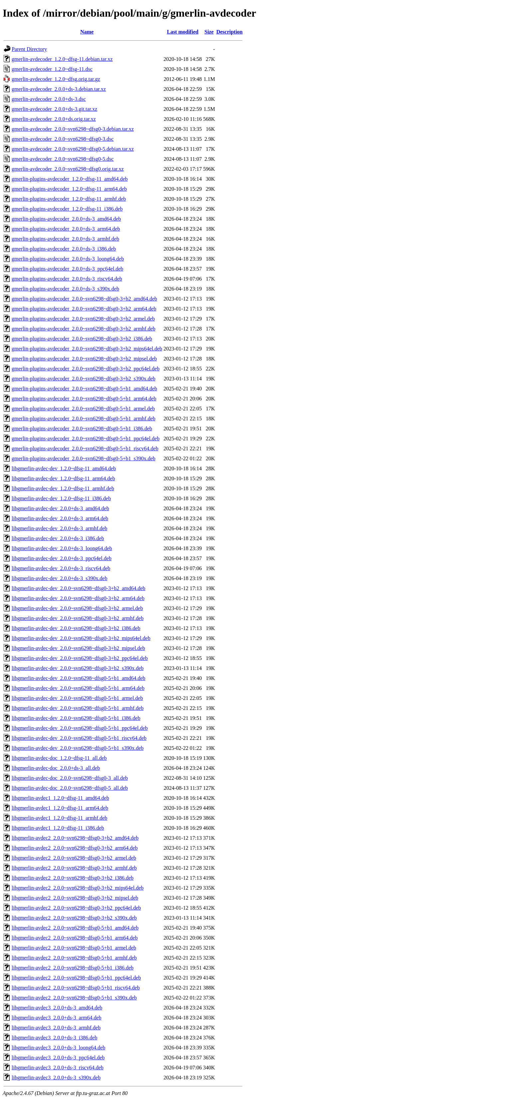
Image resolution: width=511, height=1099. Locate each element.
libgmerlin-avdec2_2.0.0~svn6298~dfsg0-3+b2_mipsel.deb (75, 898)
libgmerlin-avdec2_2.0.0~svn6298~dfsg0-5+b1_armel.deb (74, 948)
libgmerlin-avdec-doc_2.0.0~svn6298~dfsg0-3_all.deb (70, 778)
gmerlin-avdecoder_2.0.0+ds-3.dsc (49, 99)
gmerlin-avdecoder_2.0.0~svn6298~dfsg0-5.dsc (63, 159)
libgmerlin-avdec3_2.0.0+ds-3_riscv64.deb (57, 1067)
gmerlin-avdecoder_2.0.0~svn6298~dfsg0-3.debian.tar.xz (73, 129)
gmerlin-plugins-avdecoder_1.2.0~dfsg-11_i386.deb (67, 209)
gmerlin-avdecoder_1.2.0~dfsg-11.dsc (52, 69)
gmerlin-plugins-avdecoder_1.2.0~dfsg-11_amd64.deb (70, 179)
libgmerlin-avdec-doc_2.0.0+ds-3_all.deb (56, 768)
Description (229, 32)
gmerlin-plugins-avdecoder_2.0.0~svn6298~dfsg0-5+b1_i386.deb (82, 428)
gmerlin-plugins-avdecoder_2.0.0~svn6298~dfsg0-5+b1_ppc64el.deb (85, 438)
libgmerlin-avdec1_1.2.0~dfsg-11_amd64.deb (60, 798)
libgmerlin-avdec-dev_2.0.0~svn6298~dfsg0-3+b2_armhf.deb (77, 618)
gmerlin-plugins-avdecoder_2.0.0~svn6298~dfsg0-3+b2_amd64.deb (84, 299)
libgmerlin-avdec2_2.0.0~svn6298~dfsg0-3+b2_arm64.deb (75, 848)
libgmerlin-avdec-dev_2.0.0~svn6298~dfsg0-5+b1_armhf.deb (77, 708)
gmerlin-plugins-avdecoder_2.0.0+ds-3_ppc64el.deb (67, 269)
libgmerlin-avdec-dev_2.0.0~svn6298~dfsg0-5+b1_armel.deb (77, 698)
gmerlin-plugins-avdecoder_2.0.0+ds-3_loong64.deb (68, 259)
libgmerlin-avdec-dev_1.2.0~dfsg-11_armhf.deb (63, 488)
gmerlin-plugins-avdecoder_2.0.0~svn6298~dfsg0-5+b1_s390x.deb (83, 458)
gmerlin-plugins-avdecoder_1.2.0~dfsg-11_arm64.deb (69, 189)
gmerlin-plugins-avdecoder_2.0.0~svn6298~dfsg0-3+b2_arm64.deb (84, 309)
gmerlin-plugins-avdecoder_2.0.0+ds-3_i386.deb (64, 249)
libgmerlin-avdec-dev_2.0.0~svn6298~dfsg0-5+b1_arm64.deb (78, 688)
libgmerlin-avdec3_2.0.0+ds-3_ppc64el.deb (58, 1057)
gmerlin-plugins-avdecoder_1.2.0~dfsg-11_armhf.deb (69, 199)
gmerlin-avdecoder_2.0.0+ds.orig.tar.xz (54, 119)
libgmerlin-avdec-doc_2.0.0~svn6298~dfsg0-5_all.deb (70, 788)
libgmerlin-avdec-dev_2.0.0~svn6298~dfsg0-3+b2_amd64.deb (78, 588)
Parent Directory (29, 49)
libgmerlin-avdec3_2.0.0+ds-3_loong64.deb (58, 1047)
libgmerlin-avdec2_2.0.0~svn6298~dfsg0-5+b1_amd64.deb (75, 928)
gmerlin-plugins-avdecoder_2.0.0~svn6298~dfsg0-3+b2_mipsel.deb (84, 358)
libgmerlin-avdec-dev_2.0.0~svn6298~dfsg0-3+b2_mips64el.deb (81, 638)
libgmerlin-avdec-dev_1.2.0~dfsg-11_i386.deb (61, 498)
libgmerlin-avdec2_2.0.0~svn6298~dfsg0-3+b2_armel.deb (74, 858)
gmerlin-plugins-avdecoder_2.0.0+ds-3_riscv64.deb (67, 279)
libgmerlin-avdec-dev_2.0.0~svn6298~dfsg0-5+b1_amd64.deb (78, 678)
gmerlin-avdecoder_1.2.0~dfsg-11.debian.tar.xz (62, 59)
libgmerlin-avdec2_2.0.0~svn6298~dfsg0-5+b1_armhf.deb (74, 958)
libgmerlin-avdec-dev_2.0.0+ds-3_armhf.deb (59, 528)
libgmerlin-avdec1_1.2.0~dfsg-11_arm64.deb (60, 808)
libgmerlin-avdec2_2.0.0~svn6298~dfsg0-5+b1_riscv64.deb (76, 987)
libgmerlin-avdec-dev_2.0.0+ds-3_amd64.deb (60, 508)
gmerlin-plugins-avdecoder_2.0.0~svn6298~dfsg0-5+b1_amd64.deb (84, 388)
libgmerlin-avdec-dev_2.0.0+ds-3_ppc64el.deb (61, 558)
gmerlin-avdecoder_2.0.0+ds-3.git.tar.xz (54, 109)
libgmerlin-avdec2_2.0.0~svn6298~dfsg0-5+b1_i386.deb (72, 968)
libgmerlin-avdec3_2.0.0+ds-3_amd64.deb (57, 1007)
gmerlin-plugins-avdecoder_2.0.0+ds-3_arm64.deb (66, 229)
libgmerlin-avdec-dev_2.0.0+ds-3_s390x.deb (59, 578)
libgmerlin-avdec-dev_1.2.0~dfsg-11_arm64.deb (63, 478)
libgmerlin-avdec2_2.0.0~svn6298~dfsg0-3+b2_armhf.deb (74, 868)
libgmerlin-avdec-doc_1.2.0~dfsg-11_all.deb (59, 758)
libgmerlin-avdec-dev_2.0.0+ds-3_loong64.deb (62, 548)
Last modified (183, 32)
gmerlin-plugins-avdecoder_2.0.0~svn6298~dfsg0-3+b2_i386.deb (82, 338)
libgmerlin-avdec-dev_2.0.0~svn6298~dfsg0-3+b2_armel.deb (77, 608)
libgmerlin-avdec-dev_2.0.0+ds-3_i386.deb (58, 538)
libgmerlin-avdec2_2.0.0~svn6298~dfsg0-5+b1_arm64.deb (75, 938)
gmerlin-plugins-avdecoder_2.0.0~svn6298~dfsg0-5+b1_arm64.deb (84, 398)
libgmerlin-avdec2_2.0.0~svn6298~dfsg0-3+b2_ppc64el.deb (76, 908)
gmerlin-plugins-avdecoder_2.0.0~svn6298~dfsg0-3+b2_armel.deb (83, 319)
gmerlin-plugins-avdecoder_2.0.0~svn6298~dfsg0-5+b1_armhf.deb (83, 418)
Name (86, 32)
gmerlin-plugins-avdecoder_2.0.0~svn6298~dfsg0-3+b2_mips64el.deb (87, 348)
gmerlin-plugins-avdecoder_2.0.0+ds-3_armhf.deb (65, 239)
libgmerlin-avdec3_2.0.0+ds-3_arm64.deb (56, 1017)
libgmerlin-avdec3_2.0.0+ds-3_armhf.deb (56, 1027)
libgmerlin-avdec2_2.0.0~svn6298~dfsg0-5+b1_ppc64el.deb (76, 978)
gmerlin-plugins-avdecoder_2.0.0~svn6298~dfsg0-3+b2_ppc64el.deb (85, 368)
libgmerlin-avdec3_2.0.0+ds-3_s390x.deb (56, 1077)
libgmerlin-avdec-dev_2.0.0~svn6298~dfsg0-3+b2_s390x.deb (78, 668)
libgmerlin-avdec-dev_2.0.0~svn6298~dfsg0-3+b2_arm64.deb (78, 598)
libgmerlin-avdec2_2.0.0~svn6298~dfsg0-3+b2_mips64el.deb (78, 888)
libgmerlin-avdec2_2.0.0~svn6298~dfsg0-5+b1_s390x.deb (74, 997)
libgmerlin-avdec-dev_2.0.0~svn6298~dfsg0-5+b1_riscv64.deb (79, 738)
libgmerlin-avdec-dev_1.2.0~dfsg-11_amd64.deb (64, 468)
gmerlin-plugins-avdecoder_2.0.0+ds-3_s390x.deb (65, 289)
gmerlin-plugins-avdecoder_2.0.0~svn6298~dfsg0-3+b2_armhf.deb (83, 328)
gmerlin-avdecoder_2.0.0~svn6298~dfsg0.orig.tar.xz (68, 169)
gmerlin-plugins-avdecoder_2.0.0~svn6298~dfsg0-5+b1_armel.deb (83, 408)
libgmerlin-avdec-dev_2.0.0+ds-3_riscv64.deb (61, 568)
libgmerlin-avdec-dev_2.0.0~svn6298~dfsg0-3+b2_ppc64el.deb (80, 658)
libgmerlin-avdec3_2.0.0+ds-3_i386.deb (54, 1037)
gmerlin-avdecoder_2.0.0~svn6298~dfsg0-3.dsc (63, 139)
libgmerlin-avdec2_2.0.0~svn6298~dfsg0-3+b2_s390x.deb (74, 918)
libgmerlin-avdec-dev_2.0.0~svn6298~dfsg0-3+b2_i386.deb (76, 628)
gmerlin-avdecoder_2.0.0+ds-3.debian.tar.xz (59, 89)
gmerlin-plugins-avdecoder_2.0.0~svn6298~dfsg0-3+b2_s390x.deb (83, 378)
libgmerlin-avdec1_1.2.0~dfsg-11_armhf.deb (59, 818)
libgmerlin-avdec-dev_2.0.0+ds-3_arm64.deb (60, 518)
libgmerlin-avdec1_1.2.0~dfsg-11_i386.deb (58, 828)
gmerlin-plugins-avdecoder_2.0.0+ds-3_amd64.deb (66, 219)
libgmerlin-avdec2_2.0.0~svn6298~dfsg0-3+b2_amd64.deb (75, 838)
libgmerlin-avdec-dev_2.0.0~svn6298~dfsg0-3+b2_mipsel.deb (78, 648)
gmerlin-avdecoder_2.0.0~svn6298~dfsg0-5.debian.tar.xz (73, 149)
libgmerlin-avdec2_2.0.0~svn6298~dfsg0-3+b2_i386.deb (72, 878)
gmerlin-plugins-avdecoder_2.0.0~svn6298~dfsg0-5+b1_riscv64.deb (85, 448)
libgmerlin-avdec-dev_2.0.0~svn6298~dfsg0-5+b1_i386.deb (76, 718)
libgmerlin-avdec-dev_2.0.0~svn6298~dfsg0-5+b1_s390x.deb (78, 748)
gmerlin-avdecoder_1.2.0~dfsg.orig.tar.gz (56, 79)
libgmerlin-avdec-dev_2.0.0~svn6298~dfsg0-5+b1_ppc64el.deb (80, 728)
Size (209, 32)
